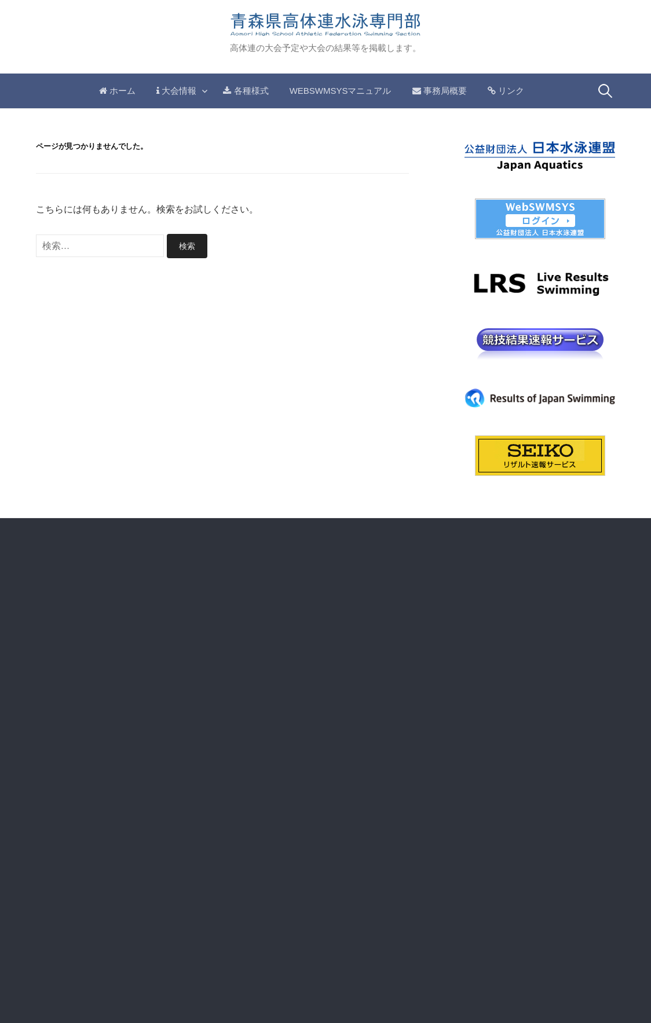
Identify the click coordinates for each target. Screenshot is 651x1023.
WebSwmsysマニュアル (341, 91)
